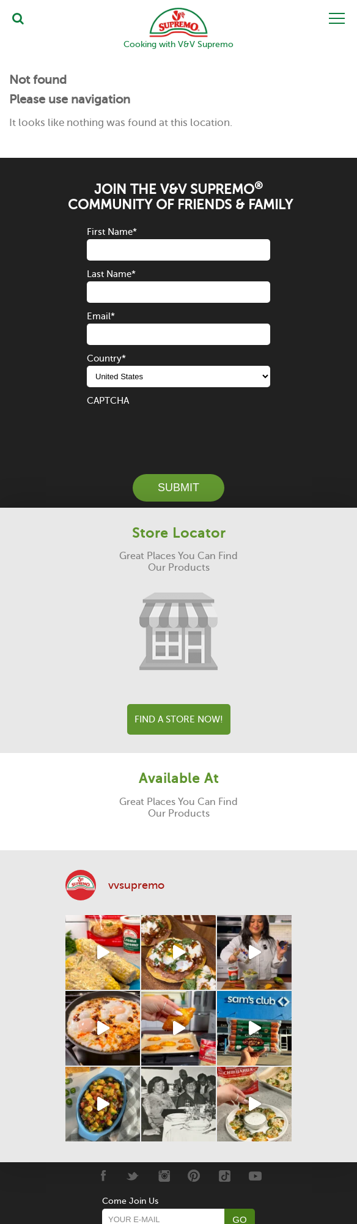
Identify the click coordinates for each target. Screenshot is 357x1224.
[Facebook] (102, 1175)
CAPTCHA (108, 401)
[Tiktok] (224, 1175)
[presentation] (180, 432)
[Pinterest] (194, 1175)
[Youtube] (255, 1175)
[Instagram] (163, 1175)
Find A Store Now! (178, 719)
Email (101, 316)
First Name (112, 232)
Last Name (111, 274)
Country (106, 358)
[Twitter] (133, 1175)
